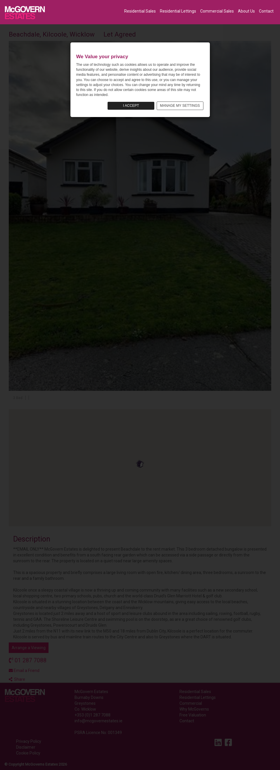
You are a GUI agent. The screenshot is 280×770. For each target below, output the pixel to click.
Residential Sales (140, 11)
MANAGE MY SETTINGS (180, 106)
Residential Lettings (178, 11)
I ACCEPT (131, 106)
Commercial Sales (217, 11)
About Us (246, 11)
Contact (266, 11)
